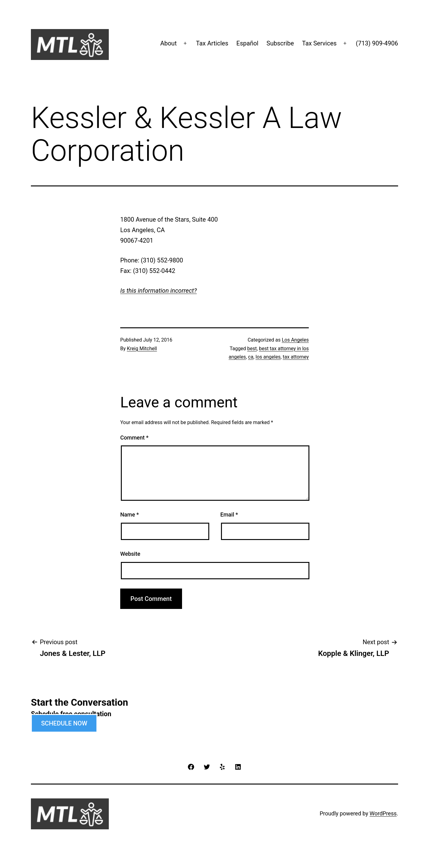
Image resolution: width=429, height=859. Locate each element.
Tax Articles (212, 43)
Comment (134, 437)
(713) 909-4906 (377, 43)
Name (129, 514)
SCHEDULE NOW (64, 723)
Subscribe (280, 43)
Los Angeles (295, 340)
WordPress (383, 813)
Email (229, 514)
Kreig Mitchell (142, 348)
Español (247, 43)
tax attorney (296, 357)
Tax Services (319, 43)
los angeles (268, 357)
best (252, 348)
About (168, 43)
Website (130, 554)
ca (250, 357)
